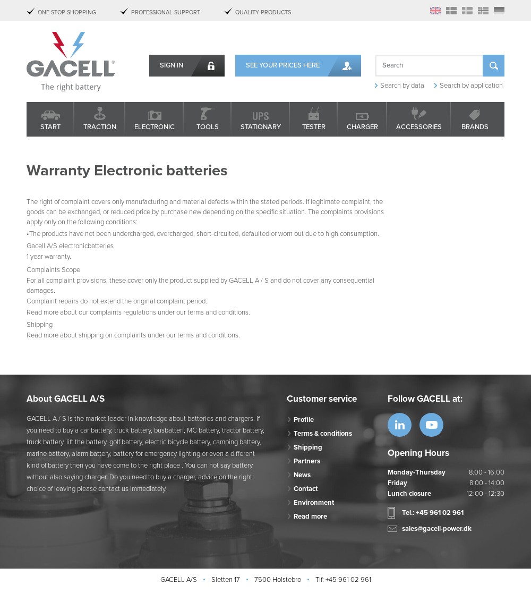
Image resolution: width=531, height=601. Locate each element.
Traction (99, 127)
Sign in (171, 65)
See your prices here (283, 65)
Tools (207, 127)
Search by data (402, 85)
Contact (306, 489)
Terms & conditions (323, 433)
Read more (310, 516)
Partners (307, 461)
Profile (304, 420)
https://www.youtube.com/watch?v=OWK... (431, 425)
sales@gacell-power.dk (437, 528)
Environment (314, 502)
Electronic (154, 127)
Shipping (308, 447)
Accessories (419, 127)
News (302, 475)
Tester (314, 127)
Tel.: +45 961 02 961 (433, 513)
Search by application (471, 85)
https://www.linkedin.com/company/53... (400, 425)
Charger (362, 127)
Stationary (261, 127)
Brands (475, 127)
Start (50, 127)
